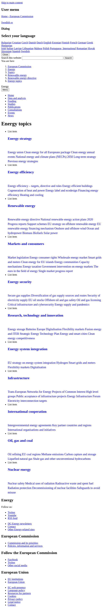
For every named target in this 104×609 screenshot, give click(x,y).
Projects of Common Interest (68, 391)
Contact (12, 526)
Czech (25, 42)
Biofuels (38, 233)
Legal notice (14, 602)
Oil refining (14, 454)
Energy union (15, 152)
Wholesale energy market (72, 257)
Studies (11, 104)
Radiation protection (19, 488)
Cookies (12, 596)
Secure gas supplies (19, 295)
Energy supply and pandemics (72, 304)
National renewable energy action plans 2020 (67, 219)
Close (5, 54)
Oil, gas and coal (20, 440)
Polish (46, 48)
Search (68, 58)
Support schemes (37, 224)
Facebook (13, 559)
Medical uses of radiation (39, 483)
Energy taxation (32, 266)
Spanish (16, 51)
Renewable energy (17, 75)
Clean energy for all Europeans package (47, 152)
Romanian (82, 48)
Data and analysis (17, 98)
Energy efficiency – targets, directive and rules (35, 186)
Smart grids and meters (82, 362)
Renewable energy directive (22, 78)
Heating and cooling (31, 195)
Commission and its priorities (23, 543)
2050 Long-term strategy (81, 156)
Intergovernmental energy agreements (29, 425)
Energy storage (16, 329)
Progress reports (17, 224)
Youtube (12, 515)
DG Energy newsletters (20, 523)
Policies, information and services (25, 546)
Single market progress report (56, 271)
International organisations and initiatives (32, 429)
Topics (11, 72)
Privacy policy (15, 599)
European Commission (19, 66)
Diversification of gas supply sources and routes (59, 295)
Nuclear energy (19, 470)
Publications (14, 107)
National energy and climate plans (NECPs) (41, 156)
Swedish (25, 51)
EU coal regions (31, 454)
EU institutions (15, 579)
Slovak (91, 48)
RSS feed (12, 518)
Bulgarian (6, 42)
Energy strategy (20, 138)
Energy (11, 69)
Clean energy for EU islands (37, 262)
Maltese (38, 48)
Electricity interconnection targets (27, 400)
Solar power (51, 233)
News (11, 115)
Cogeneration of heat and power (26, 190)
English (47, 42)
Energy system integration (27, 349)
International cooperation (27, 411)
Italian (10, 48)
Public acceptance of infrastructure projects (41, 396)
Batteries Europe (35, 329)
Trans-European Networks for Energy (29, 391)
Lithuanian (27, 48)
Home (11, 95)
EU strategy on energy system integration (32, 362)
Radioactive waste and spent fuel (74, 483)
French (73, 42)
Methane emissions (52, 454)
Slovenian (6, 51)
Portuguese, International (63, 48)
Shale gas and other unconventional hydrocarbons (61, 458)
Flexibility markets (73, 329)
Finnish (65, 42)
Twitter (11, 512)
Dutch (40, 42)
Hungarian (6, 45)
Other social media (17, 565)
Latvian (18, 48)
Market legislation (18, 257)
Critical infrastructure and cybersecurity (31, 304)
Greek (90, 42)
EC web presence (17, 587)
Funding (12, 101)
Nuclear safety (16, 483)
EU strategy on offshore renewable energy (72, 224)
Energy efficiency (21, 172)
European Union (16, 582)
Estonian (56, 42)
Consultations (15, 109)
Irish (3, 48)
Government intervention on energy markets (67, 266)
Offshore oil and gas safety (60, 300)
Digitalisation (54, 329)
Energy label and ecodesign (61, 190)
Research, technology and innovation (35, 315)
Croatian (16, 42)
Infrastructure (18, 378)
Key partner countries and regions (71, 425)
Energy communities (66, 262)
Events (11, 112)
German (82, 42)
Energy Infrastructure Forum (83, 396)
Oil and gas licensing (89, 300)
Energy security (20, 282)
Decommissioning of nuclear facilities (54, 488)
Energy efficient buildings (77, 186)
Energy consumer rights (43, 257)
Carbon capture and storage (80, 454)
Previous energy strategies (23, 161)
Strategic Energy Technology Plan (39, 333)
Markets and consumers (26, 244)
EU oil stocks (36, 300)
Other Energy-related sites (21, 529)
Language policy (16, 590)
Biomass (27, 233)
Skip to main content (12, 2)
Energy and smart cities (73, 333)
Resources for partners (19, 593)
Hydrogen (62, 362)
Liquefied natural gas (20, 458)
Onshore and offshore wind (70, 228)
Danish (32, 42)
